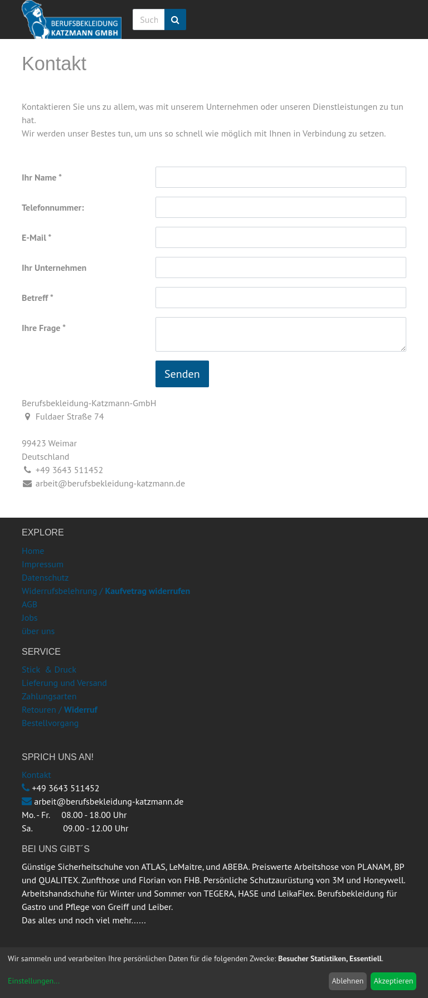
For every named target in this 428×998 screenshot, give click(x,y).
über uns (38, 630)
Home (33, 550)
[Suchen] (175, 19)
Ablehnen (347, 981)
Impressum (43, 563)
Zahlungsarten (49, 696)
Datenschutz (45, 577)
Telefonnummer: (53, 207)
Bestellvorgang (50, 722)
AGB (29, 604)
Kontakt (36, 774)
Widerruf (81, 709)
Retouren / (42, 709)
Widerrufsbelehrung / (106, 590)
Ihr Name (39, 177)
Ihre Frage (41, 327)
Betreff (35, 297)
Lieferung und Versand (64, 682)
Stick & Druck (49, 669)
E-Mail (34, 237)
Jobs (30, 617)
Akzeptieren (394, 981)
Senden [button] (182, 374)
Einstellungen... (34, 981)
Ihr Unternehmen (54, 267)
